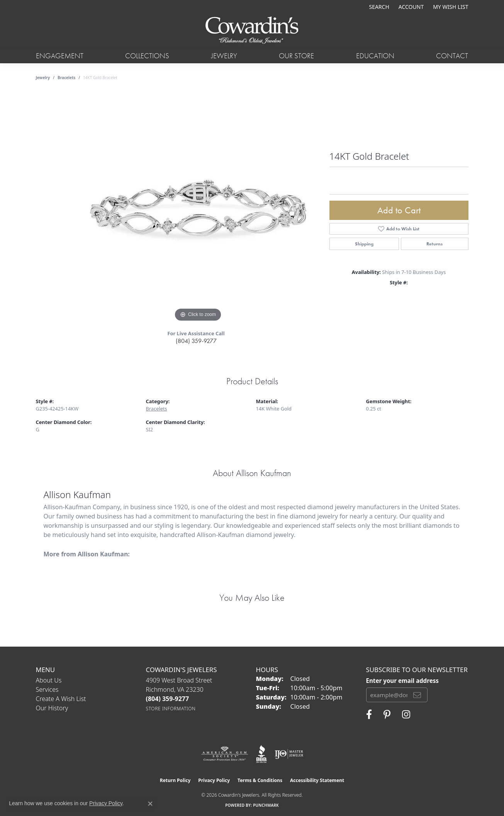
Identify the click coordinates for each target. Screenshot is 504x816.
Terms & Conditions (260, 780)
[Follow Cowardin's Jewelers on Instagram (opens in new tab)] (406, 714)
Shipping (364, 244)
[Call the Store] (167, 698)
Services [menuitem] (47, 689)
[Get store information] (171, 708)
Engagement (59, 56)
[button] (378, 7)
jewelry (43, 77)
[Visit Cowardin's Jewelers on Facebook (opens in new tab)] (369, 714)
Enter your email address (402, 680)
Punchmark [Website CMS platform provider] (266, 805)
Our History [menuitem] (52, 708)
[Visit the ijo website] (289, 754)
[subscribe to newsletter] (417, 695)
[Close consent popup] (150, 803)
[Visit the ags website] (224, 754)
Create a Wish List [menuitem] (61, 698)
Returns (434, 244)
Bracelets (66, 77)
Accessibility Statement (317, 780)
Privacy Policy (214, 780)
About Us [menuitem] (49, 680)
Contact (452, 56)
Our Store (296, 56)
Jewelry (224, 56)
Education (375, 56)
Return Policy (175, 780)
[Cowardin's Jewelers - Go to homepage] (251, 31)
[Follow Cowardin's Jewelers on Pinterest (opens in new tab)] (387, 714)
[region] (198, 208)
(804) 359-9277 (196, 341)
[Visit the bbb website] (261, 754)
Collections (147, 56)
